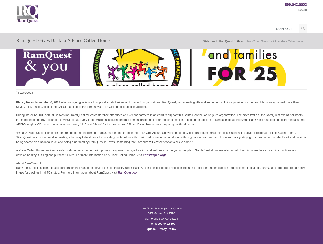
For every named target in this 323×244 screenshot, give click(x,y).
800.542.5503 (296, 5)
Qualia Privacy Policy (161, 229)
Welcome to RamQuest (218, 41)
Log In (302, 10)
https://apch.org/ (154, 155)
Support (284, 29)
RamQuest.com (128, 172)
